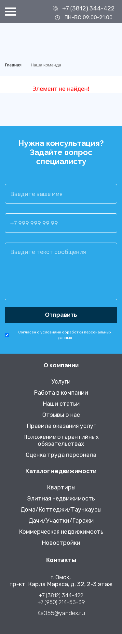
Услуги (61, 381)
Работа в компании (61, 392)
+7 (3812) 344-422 (88, 8)
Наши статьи (61, 404)
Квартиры (61, 487)
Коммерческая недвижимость (61, 531)
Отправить (61, 314)
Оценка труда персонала (61, 455)
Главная (13, 65)
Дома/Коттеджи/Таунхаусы (61, 509)
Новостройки (61, 543)
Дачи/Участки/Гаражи (61, 520)
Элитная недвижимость (61, 498)
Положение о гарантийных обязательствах (61, 440)
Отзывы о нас (61, 415)
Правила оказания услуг (61, 426)
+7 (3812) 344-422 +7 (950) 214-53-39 (61, 598)
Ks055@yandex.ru (61, 613)
